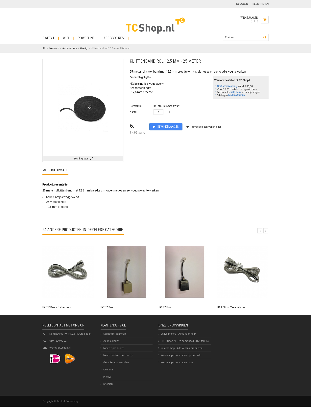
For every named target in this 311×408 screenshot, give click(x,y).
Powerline (86, 38)
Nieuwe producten (113, 349)
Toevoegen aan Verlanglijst (203, 126)
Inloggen (242, 3)
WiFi (66, 38)
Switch (48, 38)
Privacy (107, 378)
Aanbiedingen (111, 342)
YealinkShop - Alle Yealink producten (182, 349)
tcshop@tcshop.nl (60, 349)
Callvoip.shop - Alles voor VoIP (178, 335)
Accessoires (114, 38)
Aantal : (134, 111)
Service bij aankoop (114, 335)
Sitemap (108, 385)
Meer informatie (55, 170)
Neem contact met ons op (118, 357)
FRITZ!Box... (108, 307)
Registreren (260, 3)
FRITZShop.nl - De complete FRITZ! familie (185, 342)
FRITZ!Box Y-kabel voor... (57, 307)
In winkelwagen (168, 126)
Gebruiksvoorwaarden (116, 364)
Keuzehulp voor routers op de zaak (181, 357)
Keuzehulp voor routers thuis (177, 364)
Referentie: (136, 105)
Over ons (108, 371)
